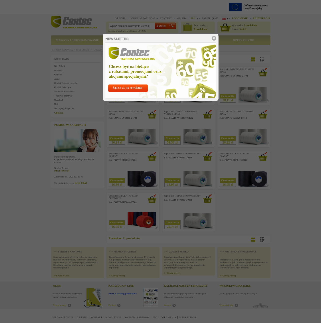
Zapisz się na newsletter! (128, 87)
